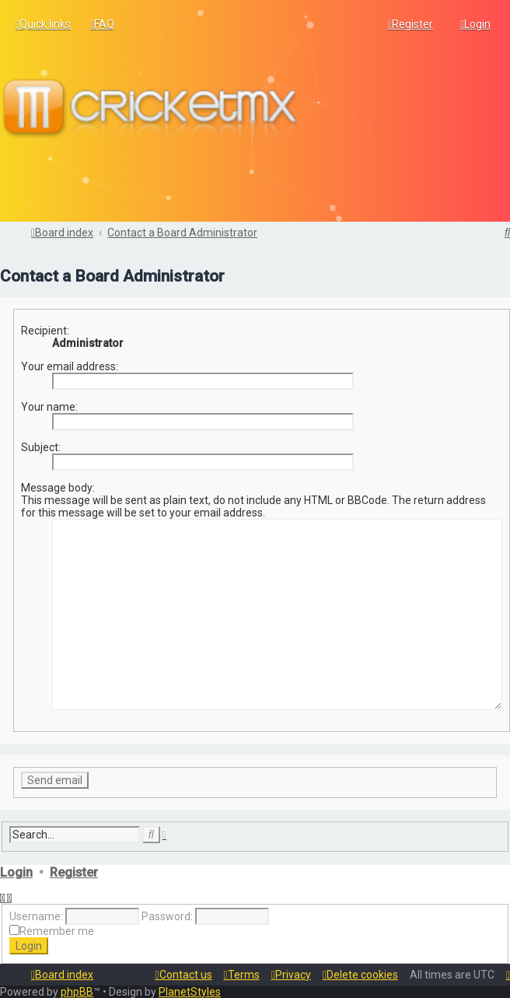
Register (74, 870)
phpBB (77, 992)
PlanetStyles (190, 992)
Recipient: (45, 329)
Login (16, 870)
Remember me (56, 930)
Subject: (41, 445)
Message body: (58, 486)
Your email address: (69, 365)
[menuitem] (102, 24)
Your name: (49, 405)
